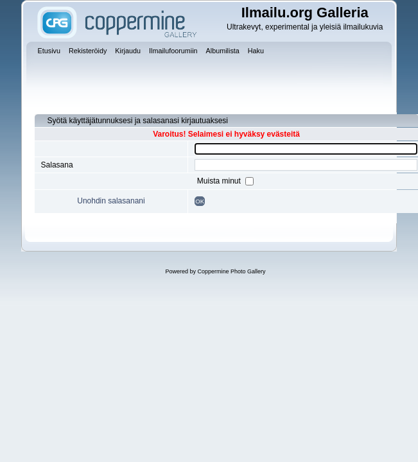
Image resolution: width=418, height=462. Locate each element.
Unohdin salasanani (110, 200)
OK (199, 201)
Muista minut (220, 180)
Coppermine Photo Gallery (231, 271)
